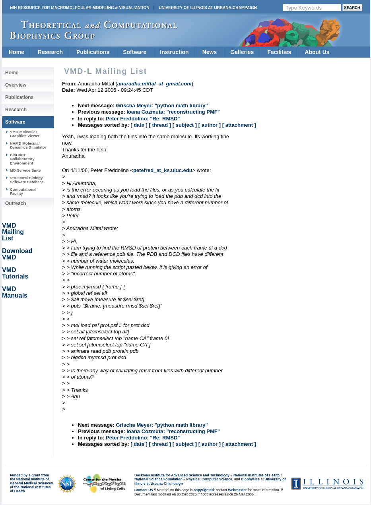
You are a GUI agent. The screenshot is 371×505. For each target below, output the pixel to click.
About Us (317, 52)
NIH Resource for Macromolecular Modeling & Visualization (79, 8)
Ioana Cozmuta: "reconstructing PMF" (173, 112)
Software (134, 52)
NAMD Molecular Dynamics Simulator (28, 145)
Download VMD (17, 254)
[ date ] (139, 125)
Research (50, 52)
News (209, 52)
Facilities (279, 52)
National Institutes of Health (256, 475)
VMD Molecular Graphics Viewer (24, 134)
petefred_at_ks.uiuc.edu (162, 170)
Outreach (15, 203)
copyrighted (204, 490)
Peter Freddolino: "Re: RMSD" (143, 119)
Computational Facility (23, 191)
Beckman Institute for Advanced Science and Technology (181, 475)
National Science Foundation (158, 479)
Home (16, 52)
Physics (193, 479)
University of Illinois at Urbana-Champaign (208, 8)
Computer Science (217, 479)
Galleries (242, 52)
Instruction (174, 52)
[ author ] (209, 125)
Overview (15, 85)
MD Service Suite (25, 170)
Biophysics (250, 479)
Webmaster (237, 490)
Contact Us (143, 490)
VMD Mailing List (13, 232)
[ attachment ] (239, 125)
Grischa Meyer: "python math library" (162, 105)
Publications (92, 52)
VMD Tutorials (15, 273)
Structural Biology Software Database (27, 180)
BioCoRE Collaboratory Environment (22, 159)
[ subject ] (185, 125)
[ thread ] (160, 125)
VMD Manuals (14, 292)
